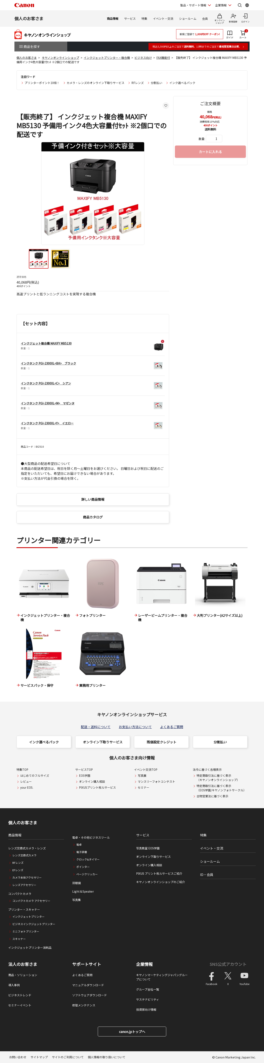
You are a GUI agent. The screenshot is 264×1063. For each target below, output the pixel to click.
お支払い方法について (135, 726)
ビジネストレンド (19, 995)
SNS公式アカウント (228, 964)
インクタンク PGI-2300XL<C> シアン (46, 383)
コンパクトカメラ (19, 894)
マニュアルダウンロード (88, 985)
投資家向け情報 (146, 1009)
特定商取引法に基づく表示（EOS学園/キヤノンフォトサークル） (221, 788)
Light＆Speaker (83, 891)
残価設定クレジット (161, 741)
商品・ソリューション (22, 975)
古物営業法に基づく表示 (212, 796)
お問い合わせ (17, 1057)
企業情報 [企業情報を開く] (221, 5)
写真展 (142, 775)
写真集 (76, 900)
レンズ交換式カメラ (24, 855)
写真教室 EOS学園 (148, 848)
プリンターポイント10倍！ (42, 83)
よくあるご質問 (171, 726)
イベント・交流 (163, 18)
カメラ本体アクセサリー (27, 877)
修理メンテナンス (83, 1005)
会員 (205, 18)
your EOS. (26, 787)
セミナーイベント (19, 1005)
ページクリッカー (87, 874)
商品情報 (112, 18)
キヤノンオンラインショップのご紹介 (160, 882)
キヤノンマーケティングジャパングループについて (162, 977)
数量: (202, 139)
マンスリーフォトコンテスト (156, 781)
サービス (130, 18)
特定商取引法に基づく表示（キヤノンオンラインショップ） (218, 777)
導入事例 (14, 985)
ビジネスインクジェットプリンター (33, 924)
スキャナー (19, 939)
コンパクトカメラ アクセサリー (31, 901)
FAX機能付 (163, 58)
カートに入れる (210, 151)
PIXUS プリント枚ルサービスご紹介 (159, 873)
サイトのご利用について (68, 1057)
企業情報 (144, 964)
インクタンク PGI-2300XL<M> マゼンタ (47, 403)
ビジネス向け (143, 58)
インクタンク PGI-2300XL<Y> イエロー (47, 423)
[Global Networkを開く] (247, 5)
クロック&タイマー (88, 859)
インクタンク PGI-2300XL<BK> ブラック (48, 363)
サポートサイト (86, 964)
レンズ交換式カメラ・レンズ (27, 848)
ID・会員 (206, 874)
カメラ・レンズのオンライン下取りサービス (95, 83)
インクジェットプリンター (28, 917)
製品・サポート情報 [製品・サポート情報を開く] (193, 5)
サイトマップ (39, 1057)
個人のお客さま (28, 18)
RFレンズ (137, 83)
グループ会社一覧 (147, 989)
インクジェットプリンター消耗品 (30, 947)
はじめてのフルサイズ (34, 775)
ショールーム (187, 18)
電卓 (79, 844)
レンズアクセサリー (24, 885)
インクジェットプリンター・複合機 (107, 58)
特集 (144, 18)
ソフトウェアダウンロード (89, 995)
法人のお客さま (22, 964)
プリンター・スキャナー (24, 909)
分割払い (156, 83)
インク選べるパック (182, 83)
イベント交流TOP (145, 769)
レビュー (26, 781)
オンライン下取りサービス (103, 741)
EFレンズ (17, 870)
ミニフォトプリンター (25, 931)
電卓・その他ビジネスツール (91, 837)
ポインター (83, 867)
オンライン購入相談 (92, 781)
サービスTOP (84, 769)
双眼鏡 (76, 883)
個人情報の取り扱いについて (106, 1057)
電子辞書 (81, 852)
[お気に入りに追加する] (166, 105)
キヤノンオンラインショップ (60, 58)
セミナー (143, 787)
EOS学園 (84, 775)
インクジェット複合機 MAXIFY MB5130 (46, 343)
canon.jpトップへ (132, 1031)
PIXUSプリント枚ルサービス (97, 787)
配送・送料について (96, 726)
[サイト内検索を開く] (239, 5)
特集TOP (22, 769)
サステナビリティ (147, 999)
